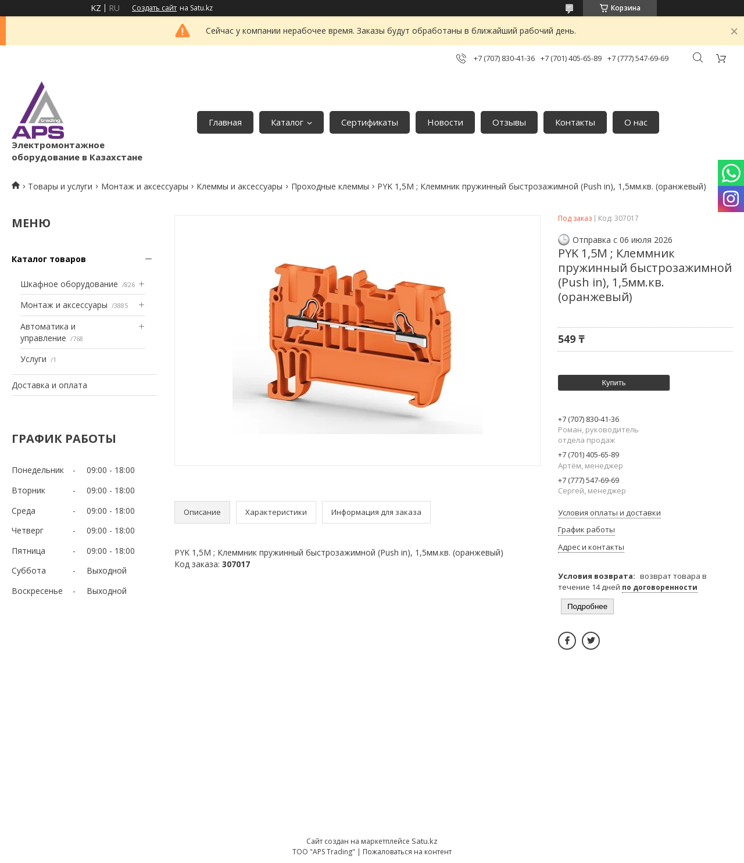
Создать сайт (154, 8)
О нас (636, 122)
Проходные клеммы (330, 186)
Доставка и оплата (49, 385)
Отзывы (509, 122)
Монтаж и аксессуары (144, 186)
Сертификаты (369, 122)
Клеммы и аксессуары (239, 186)
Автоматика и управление (48, 332)
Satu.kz (425, 841)
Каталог (287, 122)
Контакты (575, 122)
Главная (225, 122)
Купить (613, 382)
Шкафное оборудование (69, 283)
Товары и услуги (60, 186)
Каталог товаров (49, 258)
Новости (445, 122)
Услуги (33, 358)
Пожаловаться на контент (407, 852)
